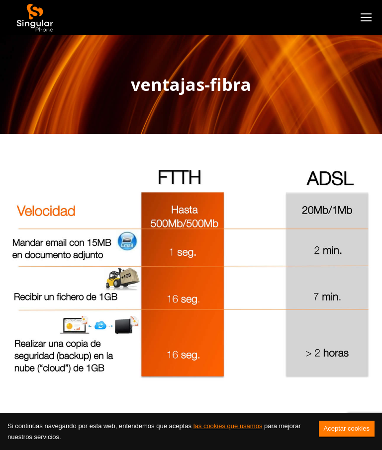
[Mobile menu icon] (366, 17)
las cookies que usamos (228, 426)
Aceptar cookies (347, 428)
